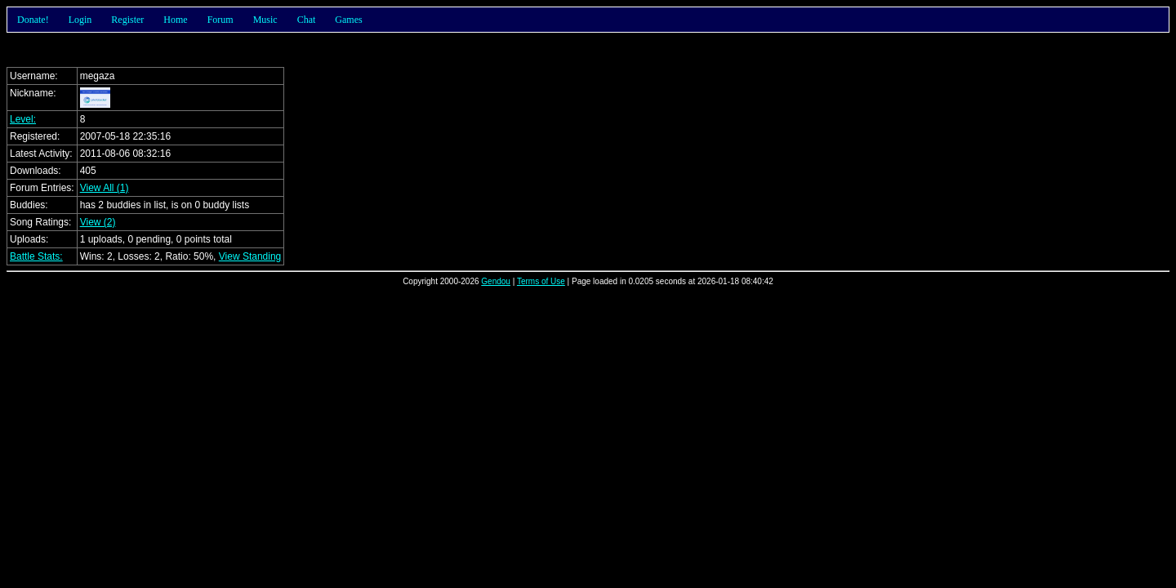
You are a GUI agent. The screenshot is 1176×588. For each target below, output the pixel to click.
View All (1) (104, 188)
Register (127, 19)
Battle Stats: (36, 256)
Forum (220, 19)
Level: (23, 119)
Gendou (495, 281)
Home (175, 19)
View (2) (98, 222)
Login (80, 19)
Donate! (33, 19)
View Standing (250, 256)
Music (265, 19)
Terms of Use (541, 281)
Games (348, 19)
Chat (306, 19)
